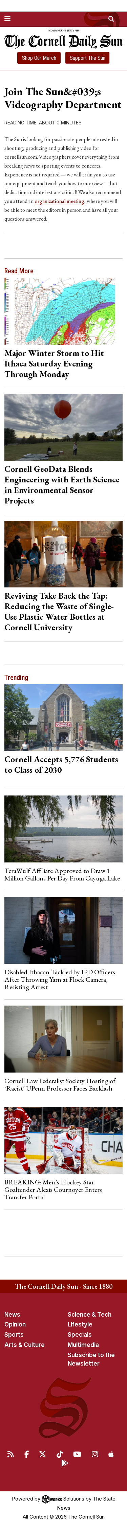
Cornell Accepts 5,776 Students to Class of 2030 (61, 764)
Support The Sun (87, 58)
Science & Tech (89, 1314)
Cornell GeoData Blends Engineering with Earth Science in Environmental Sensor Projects (62, 484)
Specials (80, 1334)
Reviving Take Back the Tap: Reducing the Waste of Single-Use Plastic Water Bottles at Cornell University (59, 611)
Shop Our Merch (39, 58)
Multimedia (83, 1344)
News (12, 1314)
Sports (14, 1334)
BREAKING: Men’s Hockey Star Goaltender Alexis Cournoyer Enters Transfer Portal (53, 1190)
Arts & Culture (24, 1344)
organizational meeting (59, 201)
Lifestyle (80, 1324)
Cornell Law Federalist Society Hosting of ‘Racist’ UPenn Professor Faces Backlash (59, 1084)
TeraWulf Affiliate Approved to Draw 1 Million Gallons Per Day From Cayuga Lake (62, 874)
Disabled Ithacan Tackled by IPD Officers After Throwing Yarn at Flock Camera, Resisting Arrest (59, 980)
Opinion (15, 1324)
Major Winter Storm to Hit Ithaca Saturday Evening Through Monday (54, 363)
